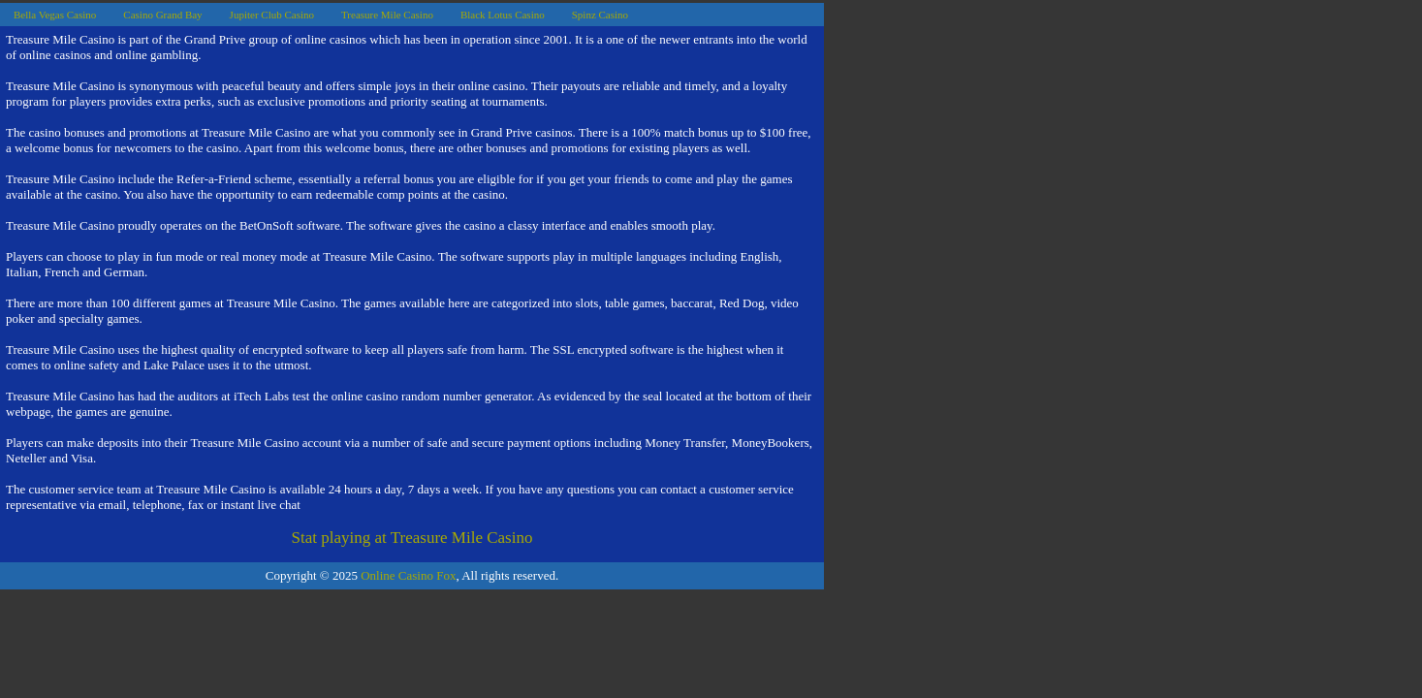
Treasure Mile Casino (387, 14)
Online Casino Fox (408, 575)
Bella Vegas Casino (55, 14)
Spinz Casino (600, 14)
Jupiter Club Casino (272, 14)
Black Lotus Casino (502, 14)
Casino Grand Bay (162, 14)
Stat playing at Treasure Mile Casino (412, 537)
